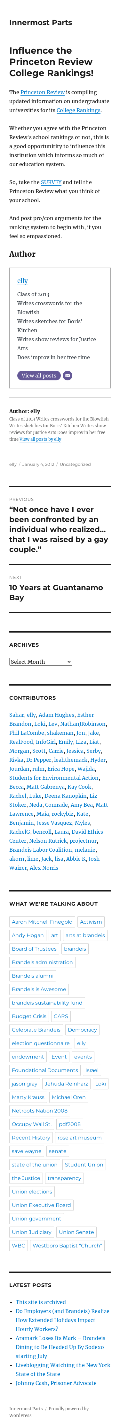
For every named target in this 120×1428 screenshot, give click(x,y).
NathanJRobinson (83, 724)
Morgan (19, 751)
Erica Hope (61, 769)
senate (58, 1151)
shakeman (60, 733)
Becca (16, 787)
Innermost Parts (40, 22)
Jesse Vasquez (54, 823)
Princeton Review (42, 92)
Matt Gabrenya (46, 787)
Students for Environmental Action (54, 778)
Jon (80, 733)
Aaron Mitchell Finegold (42, 922)
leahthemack (70, 760)
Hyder (98, 760)
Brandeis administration (42, 962)
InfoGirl (46, 742)
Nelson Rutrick (48, 841)
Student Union (84, 1165)
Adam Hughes (56, 715)
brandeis (75, 949)
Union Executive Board (41, 1205)
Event (59, 1057)
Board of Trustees (34, 949)
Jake (93, 733)
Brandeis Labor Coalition (40, 850)
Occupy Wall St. (32, 1124)
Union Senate (76, 1232)
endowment (28, 1057)
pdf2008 (70, 1124)
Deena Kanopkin (65, 796)
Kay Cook (79, 787)
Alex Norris (44, 868)
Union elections (32, 1192)
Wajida (86, 769)
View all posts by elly (40, 439)
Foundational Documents (45, 1070)
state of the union (35, 1165)
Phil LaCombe (26, 733)
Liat (94, 742)
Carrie (56, 751)
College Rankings (78, 110)
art (54, 935)
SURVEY (51, 182)
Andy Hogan (28, 935)
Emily (66, 742)
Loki (39, 724)
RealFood (21, 742)
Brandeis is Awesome (39, 989)
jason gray (24, 1084)
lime (32, 859)
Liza (81, 742)
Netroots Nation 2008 (40, 1111)
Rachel (17, 796)
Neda (35, 805)
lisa (59, 859)
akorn (16, 859)
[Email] (67, 375)
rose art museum (80, 1138)
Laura (61, 832)
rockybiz (63, 814)
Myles (82, 823)
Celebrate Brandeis (36, 1030)
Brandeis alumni (32, 976)
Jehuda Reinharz (66, 1084)
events (83, 1057)
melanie (85, 850)
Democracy (82, 1030)
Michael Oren (69, 1097)
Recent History (31, 1138)
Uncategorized (75, 464)
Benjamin (21, 823)
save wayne (27, 1151)
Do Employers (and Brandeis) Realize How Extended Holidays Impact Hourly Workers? (62, 1320)
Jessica (75, 751)
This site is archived (41, 1302)
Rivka (16, 760)
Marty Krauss (28, 1097)
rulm (38, 769)
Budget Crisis (29, 1016)
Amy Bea (82, 805)
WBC (18, 1246)
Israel (92, 1070)
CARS (61, 1016)
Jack (46, 859)
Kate (82, 814)
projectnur (83, 841)
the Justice (26, 1178)
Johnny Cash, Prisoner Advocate (56, 1383)
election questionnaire (41, 1043)
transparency (64, 1178)
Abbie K (76, 859)
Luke (35, 796)
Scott (39, 751)
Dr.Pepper (38, 760)
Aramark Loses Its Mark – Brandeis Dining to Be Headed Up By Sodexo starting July (60, 1347)
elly (22, 281)
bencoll (42, 832)
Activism (91, 922)
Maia (42, 814)
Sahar (16, 715)
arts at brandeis (85, 935)
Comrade (56, 805)
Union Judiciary (32, 1232)
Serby (93, 751)
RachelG (19, 832)
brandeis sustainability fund (47, 1003)
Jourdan (19, 769)
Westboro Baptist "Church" (67, 1246)
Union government (36, 1219)
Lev (52, 724)
